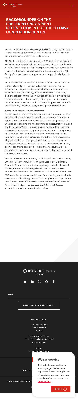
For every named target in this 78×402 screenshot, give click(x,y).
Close (58, 389)
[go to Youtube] (25, 282)
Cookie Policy (44, 381)
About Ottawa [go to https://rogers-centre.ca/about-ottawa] (39, 363)
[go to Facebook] (53, 282)
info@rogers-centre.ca (39, 336)
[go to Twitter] (39, 282)
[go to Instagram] (46, 282)
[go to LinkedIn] (32, 282)
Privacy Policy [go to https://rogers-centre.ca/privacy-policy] (28, 370)
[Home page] (13, 5)
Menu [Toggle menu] (71, 5)
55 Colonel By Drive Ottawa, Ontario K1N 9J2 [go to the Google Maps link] (39, 328)
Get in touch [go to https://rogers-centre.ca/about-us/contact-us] (39, 320)
